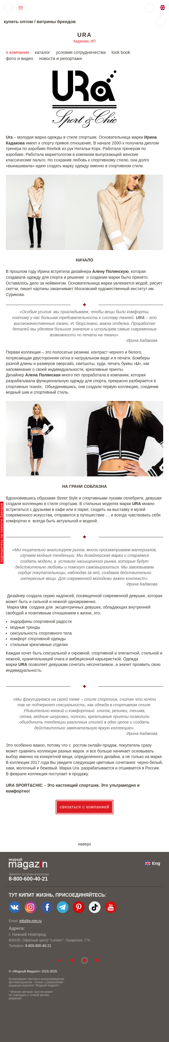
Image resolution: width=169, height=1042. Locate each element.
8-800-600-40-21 (28, 879)
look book (121, 52)
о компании (17, 52)
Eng (156, 863)
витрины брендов (56, 21)
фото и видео (19, 58)
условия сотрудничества (81, 52)
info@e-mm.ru (31, 921)
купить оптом (18, 21)
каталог (42, 52)
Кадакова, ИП (84, 41)
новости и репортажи (60, 58)
